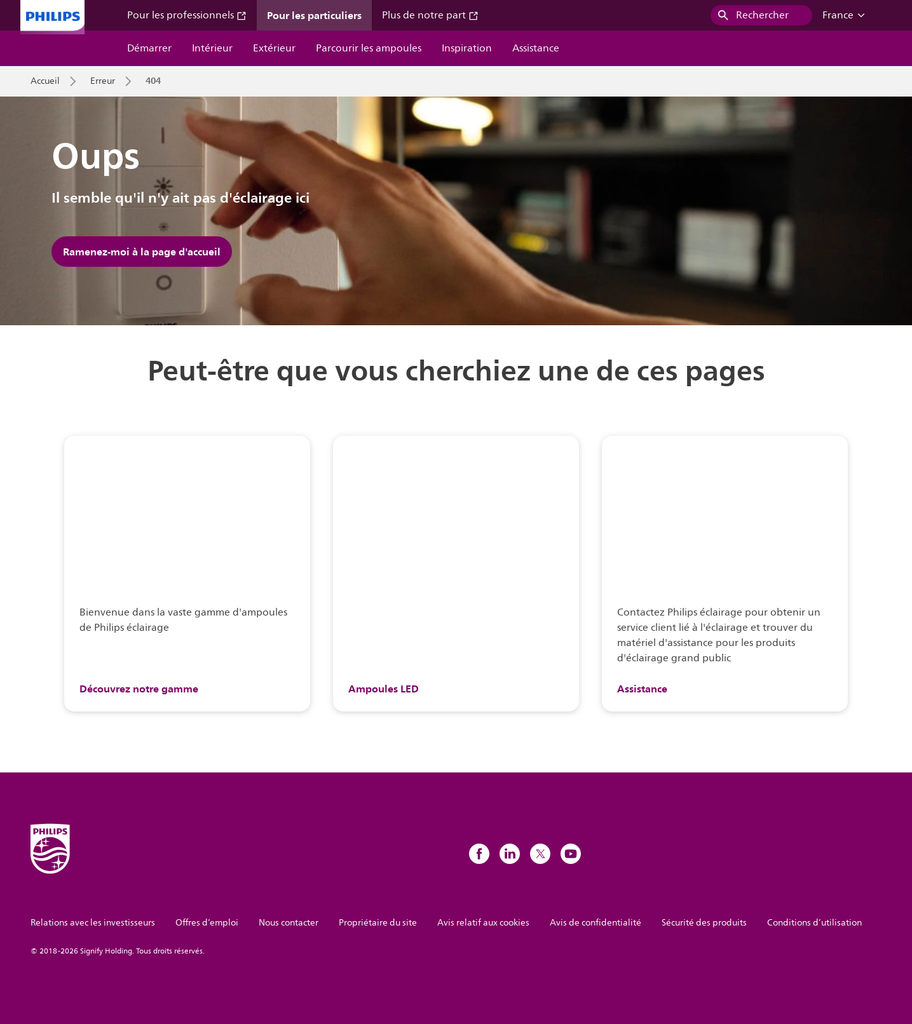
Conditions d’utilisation (814, 922)
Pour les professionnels (187, 15)
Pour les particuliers (314, 15)
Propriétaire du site (378, 922)
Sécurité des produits (704, 922)
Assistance (535, 48)
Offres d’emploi (206, 922)
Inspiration (467, 48)
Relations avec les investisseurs (93, 922)
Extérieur (274, 48)
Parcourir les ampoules (368, 48)
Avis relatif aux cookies (483, 922)
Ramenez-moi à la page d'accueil (142, 251)
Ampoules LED (383, 688)
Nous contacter (288, 922)
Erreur (102, 81)
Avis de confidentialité (595, 922)
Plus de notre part (430, 15)
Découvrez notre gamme (138, 688)
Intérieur (212, 48)
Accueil (45, 81)
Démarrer (149, 48)
